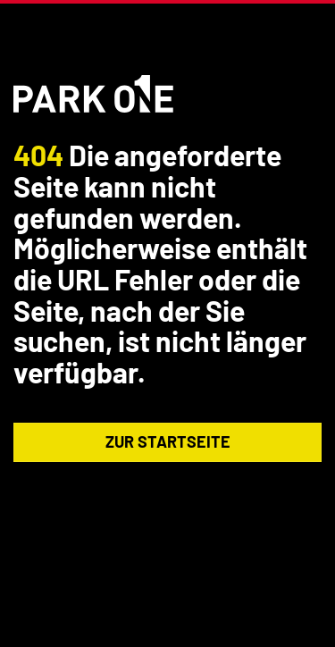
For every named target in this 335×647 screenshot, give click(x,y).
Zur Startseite (167, 441)
